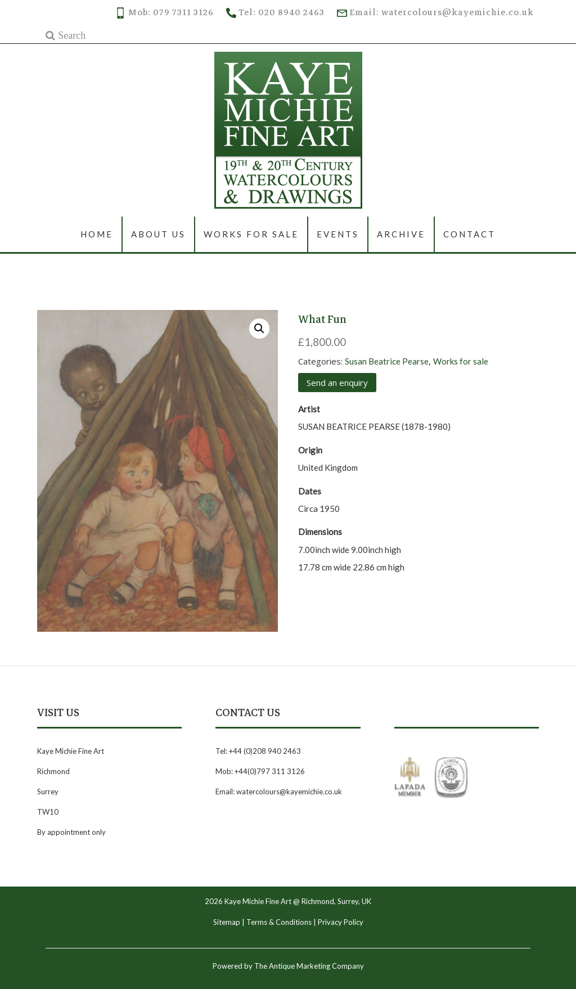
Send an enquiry (337, 382)
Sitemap (226, 922)
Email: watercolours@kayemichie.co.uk (435, 12)
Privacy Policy (340, 922)
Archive (401, 234)
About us (158, 234)
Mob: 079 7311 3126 (164, 12)
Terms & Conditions (279, 922)
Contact (469, 234)
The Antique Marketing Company (309, 965)
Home (96, 234)
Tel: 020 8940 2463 (275, 12)
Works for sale (251, 234)
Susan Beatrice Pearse (387, 361)
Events (338, 234)
